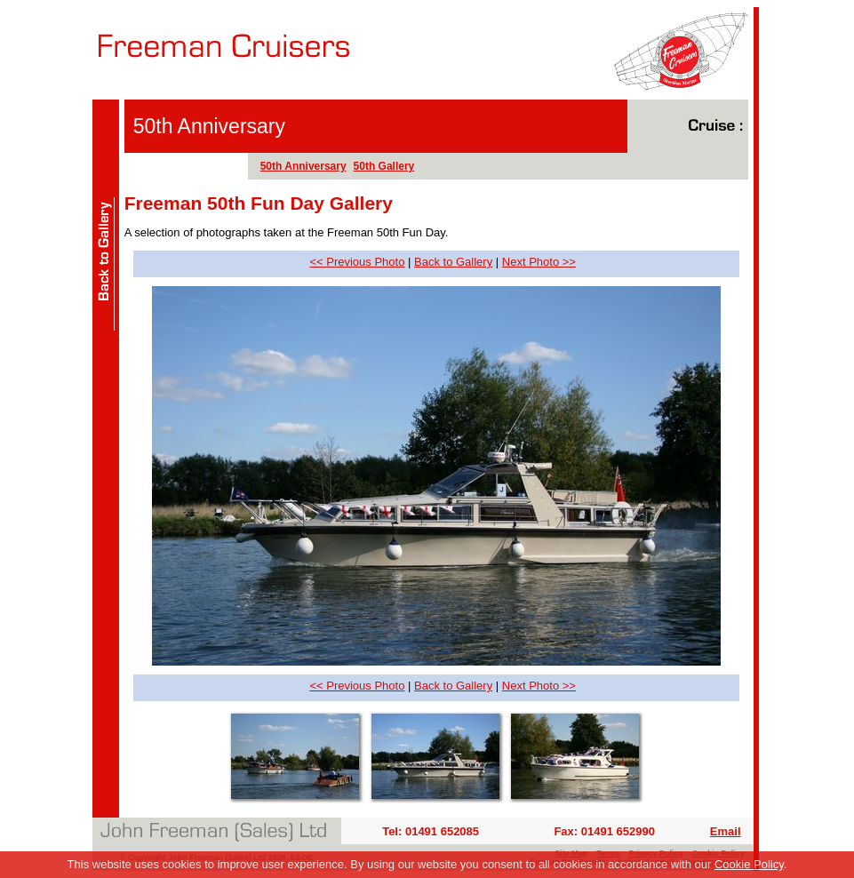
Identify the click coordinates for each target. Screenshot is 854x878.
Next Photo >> (539, 261)
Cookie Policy (749, 864)
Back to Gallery (453, 261)
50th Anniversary (303, 166)
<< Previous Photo (356, 261)
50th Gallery (384, 166)
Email (725, 831)
